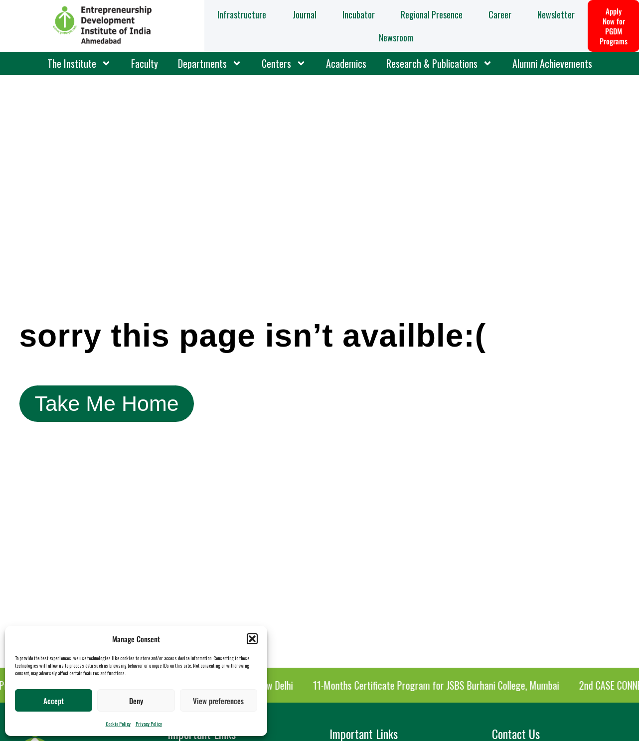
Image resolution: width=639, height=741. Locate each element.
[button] (252, 639)
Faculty (144, 63)
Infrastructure (241, 14)
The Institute (79, 63)
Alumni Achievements (552, 63)
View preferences (218, 700)
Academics (346, 63)
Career (499, 14)
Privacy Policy (149, 724)
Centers (284, 63)
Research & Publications (439, 63)
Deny (136, 700)
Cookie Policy (118, 724)
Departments (210, 63)
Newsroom (396, 37)
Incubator (358, 14)
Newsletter (556, 14)
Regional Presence (432, 14)
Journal (305, 14)
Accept (53, 700)
